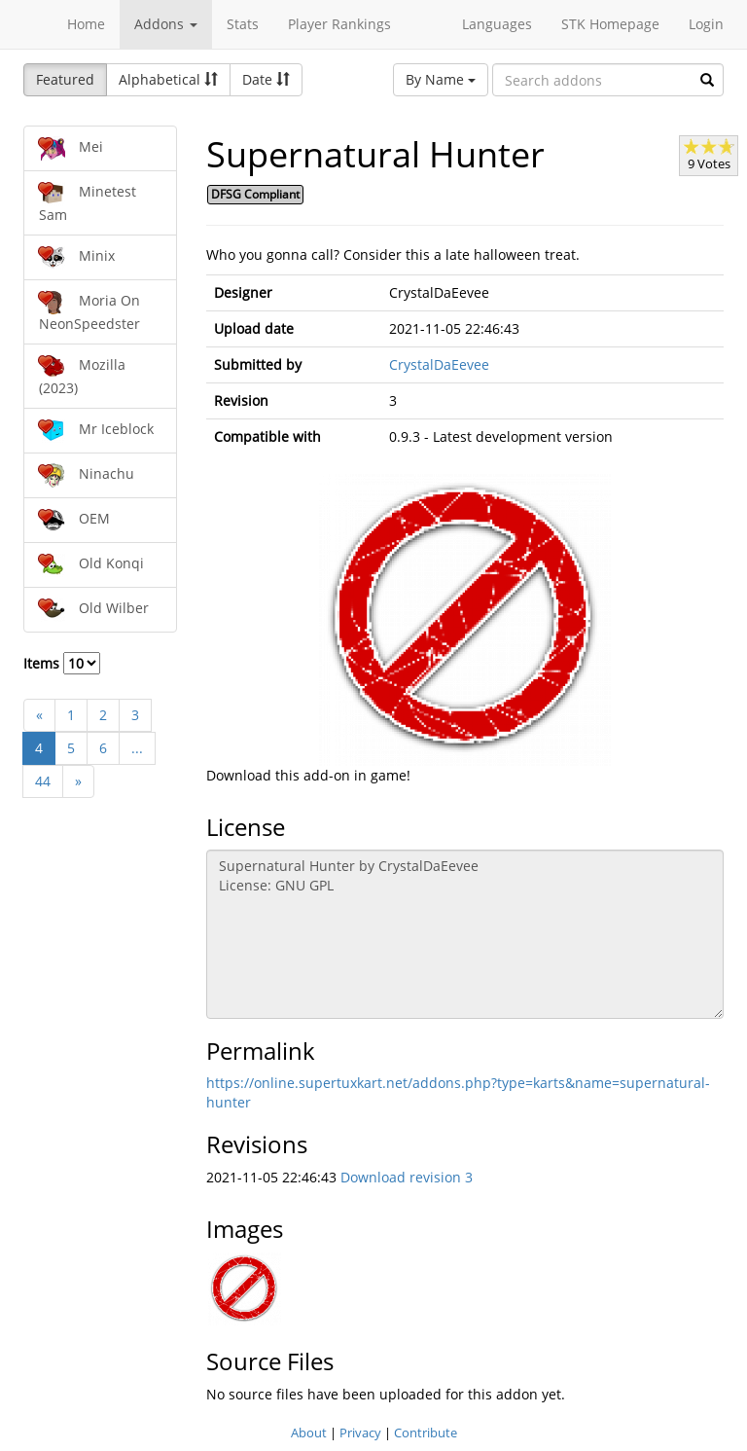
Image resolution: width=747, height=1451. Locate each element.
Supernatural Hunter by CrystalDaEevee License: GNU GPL (465, 934)
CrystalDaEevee (439, 364)
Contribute (425, 1432)
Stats (243, 24)
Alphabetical (168, 79)
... (137, 748)
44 (43, 781)
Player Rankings (339, 24)
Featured (65, 79)
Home (86, 24)
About (309, 1432)
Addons (165, 24)
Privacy (360, 1432)
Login (706, 24)
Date (266, 79)
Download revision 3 (406, 1177)
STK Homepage (610, 24)
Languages (497, 24)
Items (61, 663)
